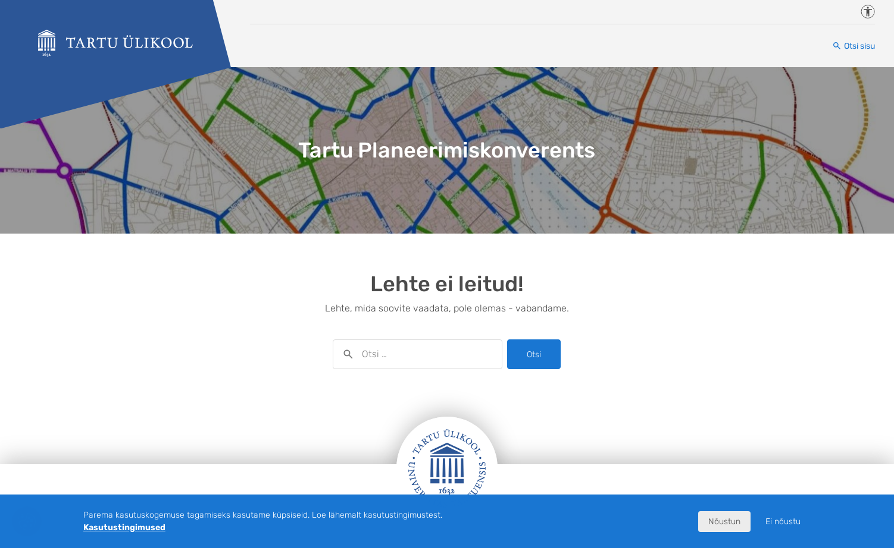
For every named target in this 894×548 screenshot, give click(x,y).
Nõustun (724, 521)
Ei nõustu (783, 521)
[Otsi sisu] (853, 46)
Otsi (534, 354)
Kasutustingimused (124, 527)
